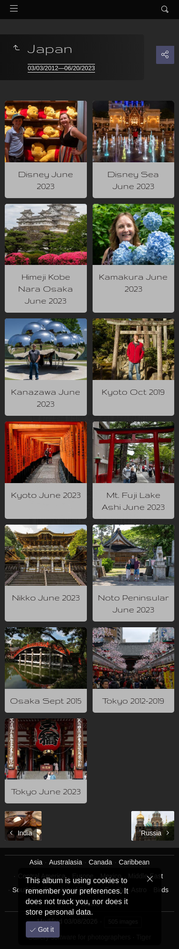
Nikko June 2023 (46, 597)
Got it (45, 929)
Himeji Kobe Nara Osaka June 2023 (45, 288)
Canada (100, 862)
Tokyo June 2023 (46, 791)
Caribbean (134, 862)
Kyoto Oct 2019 (133, 391)
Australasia (65, 862)
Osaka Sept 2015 (45, 700)
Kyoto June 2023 (46, 494)
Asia (36, 862)
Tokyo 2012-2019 (133, 700)
